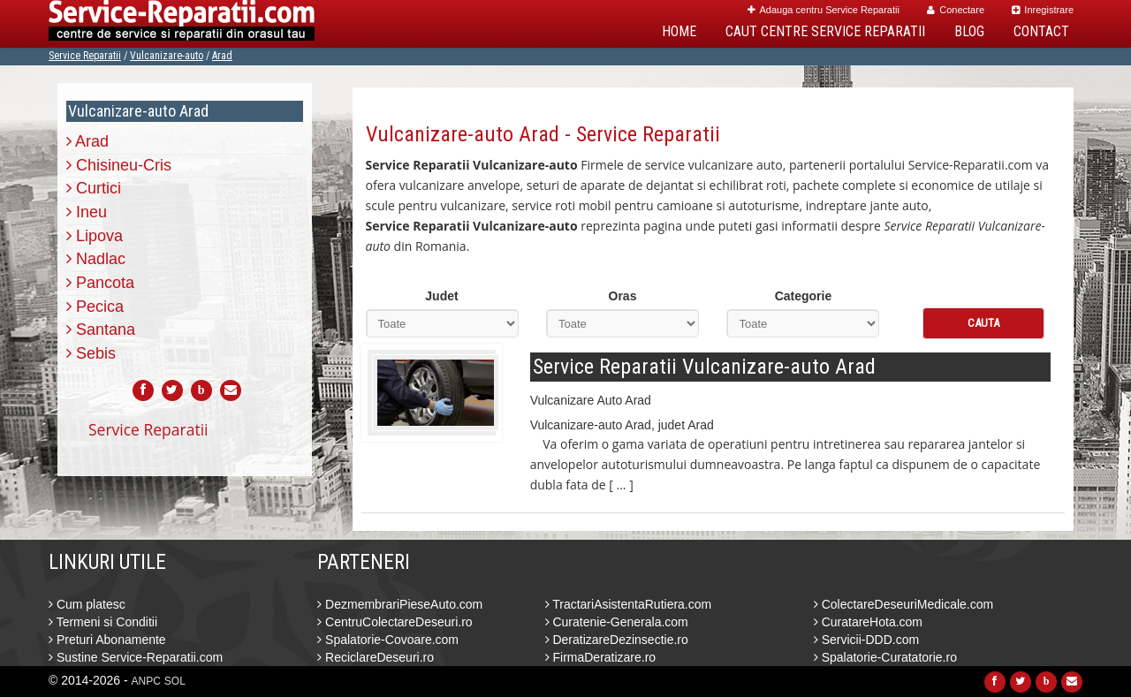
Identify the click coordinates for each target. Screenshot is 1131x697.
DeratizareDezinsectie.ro (616, 640)
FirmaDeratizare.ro (601, 657)
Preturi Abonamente (107, 640)
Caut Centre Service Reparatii (825, 31)
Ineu (86, 212)
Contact (1041, 31)
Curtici (93, 188)
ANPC (146, 681)
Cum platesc (87, 604)
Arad (222, 55)
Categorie (803, 296)
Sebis (91, 353)
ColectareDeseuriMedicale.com (903, 604)
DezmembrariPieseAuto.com (399, 604)
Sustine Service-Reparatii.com (136, 657)
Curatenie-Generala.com (616, 622)
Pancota (100, 283)
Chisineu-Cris (118, 165)
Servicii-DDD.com (866, 640)
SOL (175, 681)
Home (679, 31)
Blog (969, 31)
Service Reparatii (85, 55)
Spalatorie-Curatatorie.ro (885, 657)
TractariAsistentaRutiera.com (628, 604)
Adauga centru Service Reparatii (823, 9)
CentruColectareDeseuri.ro (394, 622)
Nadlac (95, 259)
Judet (441, 296)
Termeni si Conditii (103, 622)
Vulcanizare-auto (166, 55)
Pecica (95, 306)
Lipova (94, 236)
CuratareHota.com (868, 622)
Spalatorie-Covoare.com (388, 640)
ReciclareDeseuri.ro (375, 657)
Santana (100, 329)
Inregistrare (1043, 9)
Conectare (955, 9)
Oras (623, 296)
